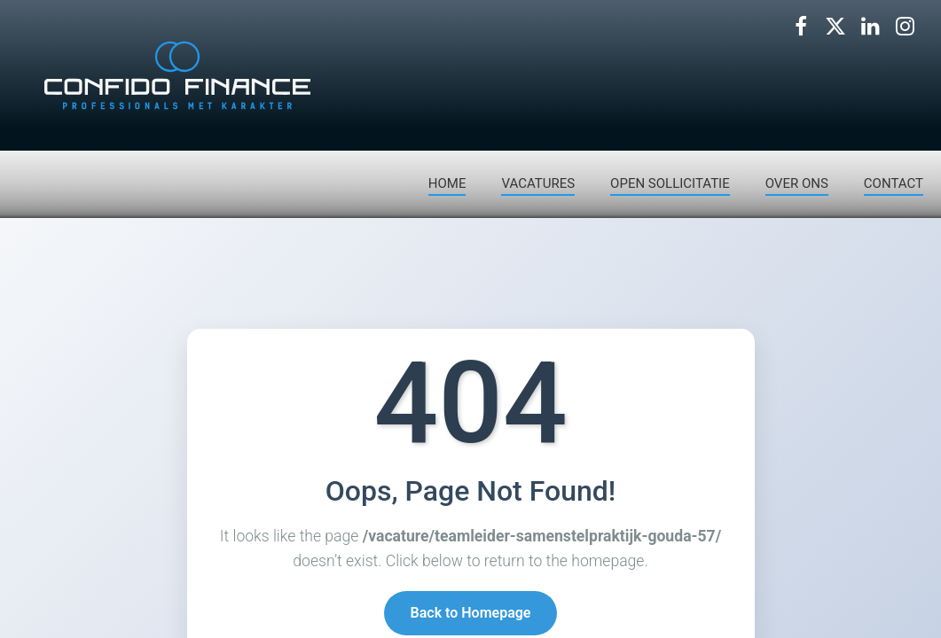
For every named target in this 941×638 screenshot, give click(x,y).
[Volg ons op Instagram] (904, 26)
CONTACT (893, 183)
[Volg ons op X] (835, 26)
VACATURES (538, 183)
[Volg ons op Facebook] (801, 26)
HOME (447, 183)
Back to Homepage (471, 613)
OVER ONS (796, 183)
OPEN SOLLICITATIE (670, 183)
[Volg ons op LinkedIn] (870, 26)
